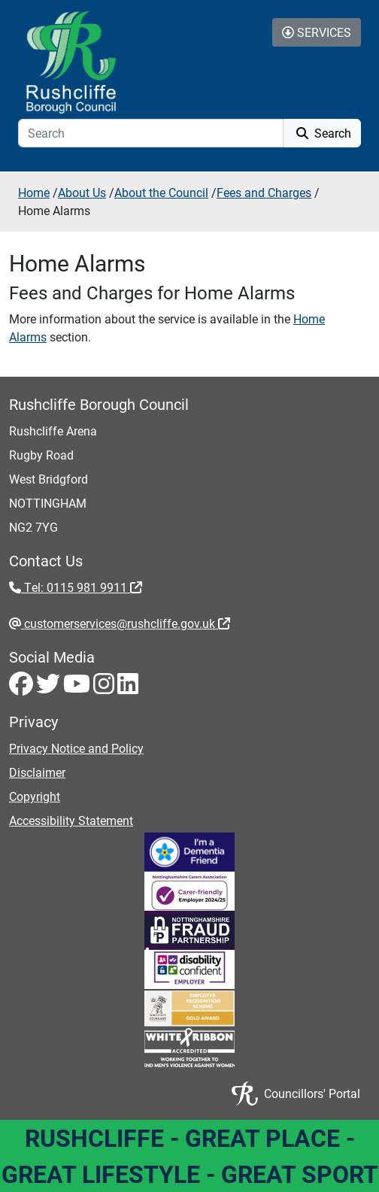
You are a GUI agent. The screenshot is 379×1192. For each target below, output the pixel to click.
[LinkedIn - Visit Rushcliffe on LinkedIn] (127, 688)
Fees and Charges (264, 192)
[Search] (150, 133)
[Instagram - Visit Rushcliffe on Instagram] (105, 688)
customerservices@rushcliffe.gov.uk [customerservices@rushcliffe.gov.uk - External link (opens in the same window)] (125, 623)
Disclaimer (37, 772)
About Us (82, 192)
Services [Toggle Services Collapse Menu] (316, 32)
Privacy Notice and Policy (76, 748)
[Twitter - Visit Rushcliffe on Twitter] (49, 688)
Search (322, 133)
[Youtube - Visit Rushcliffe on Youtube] (78, 688)
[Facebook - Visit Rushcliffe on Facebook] (22, 688)
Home (34, 192)
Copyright (34, 796)
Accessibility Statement (71, 820)
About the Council (161, 192)
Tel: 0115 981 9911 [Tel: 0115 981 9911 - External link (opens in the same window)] (81, 587)
